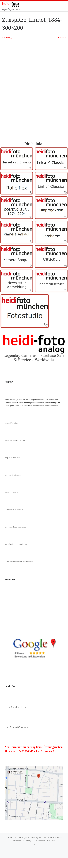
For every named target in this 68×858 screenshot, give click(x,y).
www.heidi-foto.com (13, 475)
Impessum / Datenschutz (34, 845)
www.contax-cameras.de (14, 510)
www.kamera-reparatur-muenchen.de (19, 562)
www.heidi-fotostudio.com (15, 440)
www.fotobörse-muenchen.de (16, 544)
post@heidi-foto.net (16, 707)
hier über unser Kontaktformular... (46, 405)
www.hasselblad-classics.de (15, 527)
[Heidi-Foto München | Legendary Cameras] (10, 4)
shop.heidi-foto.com (12, 458)
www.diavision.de (11, 492)
